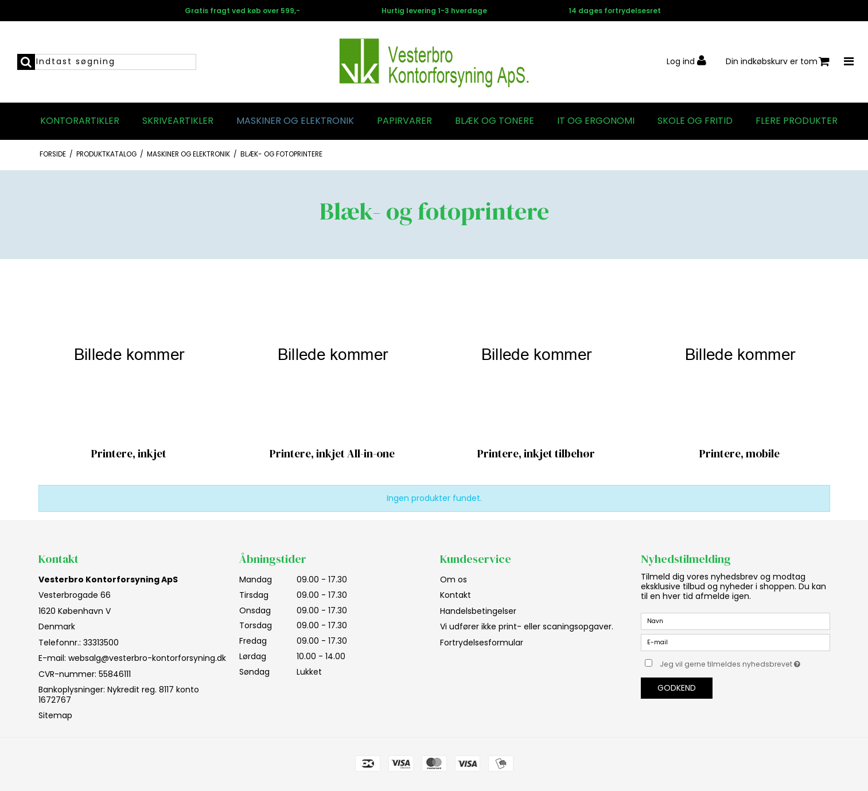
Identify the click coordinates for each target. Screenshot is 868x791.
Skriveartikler (177, 121)
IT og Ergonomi (596, 121)
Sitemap (55, 715)
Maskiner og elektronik (295, 121)
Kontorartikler (79, 121)
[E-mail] (735, 642)
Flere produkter (797, 121)
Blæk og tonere (494, 121)
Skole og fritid (695, 121)
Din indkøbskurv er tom (778, 61)
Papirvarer (404, 121)
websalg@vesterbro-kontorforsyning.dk (147, 658)
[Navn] (735, 620)
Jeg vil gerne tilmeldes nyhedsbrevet (745, 662)
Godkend (676, 688)
